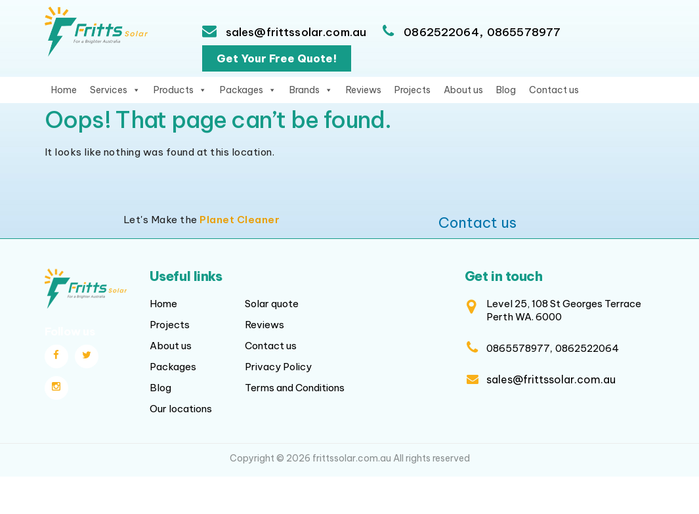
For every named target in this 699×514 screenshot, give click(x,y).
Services (115, 90)
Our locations (181, 408)
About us (463, 90)
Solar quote (272, 303)
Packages (248, 90)
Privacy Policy (278, 366)
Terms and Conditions (295, 387)
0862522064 (441, 32)
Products (180, 90)
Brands (311, 90)
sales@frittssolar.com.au (295, 32)
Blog (506, 90)
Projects (412, 90)
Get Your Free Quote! (277, 58)
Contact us (554, 90)
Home (64, 90)
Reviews (363, 90)
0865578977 (524, 32)
